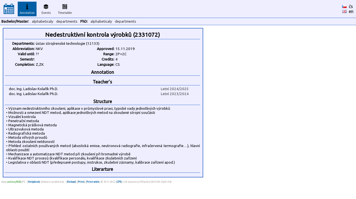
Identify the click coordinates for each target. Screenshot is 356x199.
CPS (119, 181)
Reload (71, 181)
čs (351, 6)
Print (81, 181)
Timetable (65, 8)
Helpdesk (34, 181)
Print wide (92, 181)
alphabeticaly (42, 21)
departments (67, 21)
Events (46, 8)
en (351, 11)
